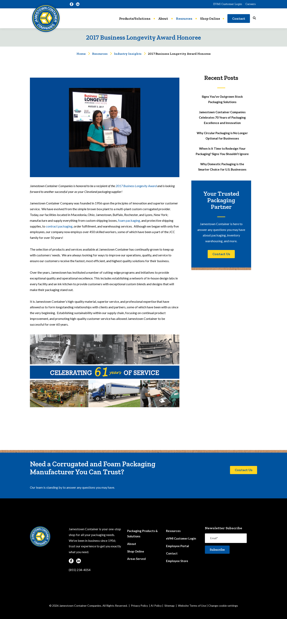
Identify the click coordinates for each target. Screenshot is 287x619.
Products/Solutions (134, 19)
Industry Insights (128, 54)
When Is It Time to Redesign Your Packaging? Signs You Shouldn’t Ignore (222, 151)
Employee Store (177, 561)
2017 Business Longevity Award (136, 186)
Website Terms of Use (192, 605)
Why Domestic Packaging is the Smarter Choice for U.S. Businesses (222, 166)
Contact (238, 19)
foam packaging (129, 220)
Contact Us (221, 254)
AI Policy (156, 605)
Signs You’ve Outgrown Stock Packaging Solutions (222, 99)
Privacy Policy (139, 605)
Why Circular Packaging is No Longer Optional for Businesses (222, 135)
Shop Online (210, 19)
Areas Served (136, 558)
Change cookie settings (223, 605)
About (163, 19)
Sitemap (169, 605)
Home (81, 54)
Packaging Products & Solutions (142, 533)
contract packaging (59, 226)
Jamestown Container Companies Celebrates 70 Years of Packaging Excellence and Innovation (222, 117)
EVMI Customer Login (227, 4)
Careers (250, 4)
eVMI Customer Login (181, 538)
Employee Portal (177, 546)
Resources (184, 19)
